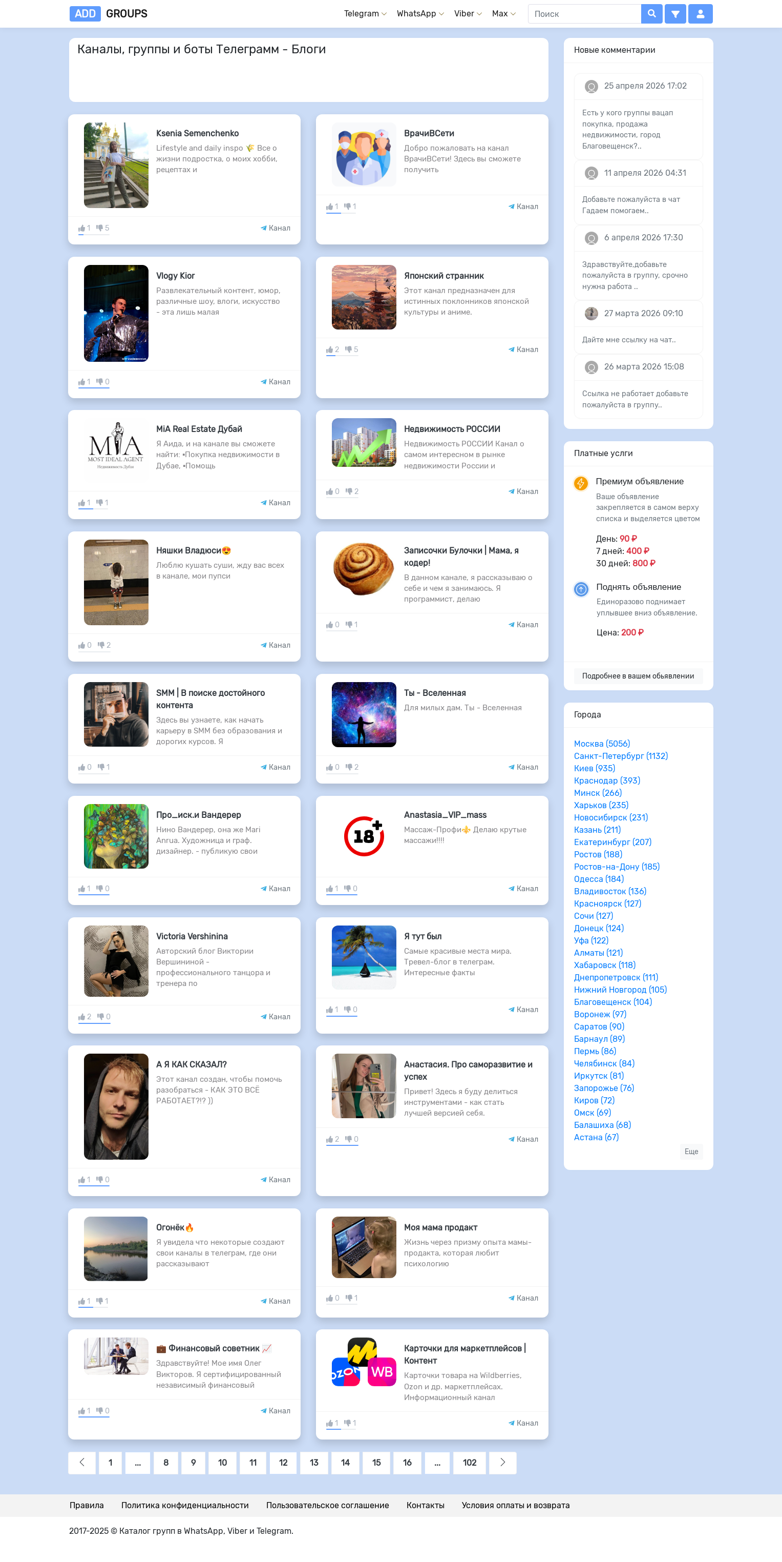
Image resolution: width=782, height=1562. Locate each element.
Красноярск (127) (607, 904)
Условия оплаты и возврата (516, 1505)
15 (376, 1463)
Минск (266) (598, 793)
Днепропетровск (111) (616, 977)
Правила (87, 1505)
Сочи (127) (593, 916)
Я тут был (422, 936)
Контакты (426, 1505)
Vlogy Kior (175, 276)
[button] (675, 14)
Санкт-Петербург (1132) (621, 756)
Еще (692, 1151)
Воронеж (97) (600, 1014)
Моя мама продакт (440, 1227)
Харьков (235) (601, 805)
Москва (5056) (602, 744)
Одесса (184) (599, 879)
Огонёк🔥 (175, 1227)
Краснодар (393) (607, 781)
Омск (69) (592, 1113)
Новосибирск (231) (611, 818)
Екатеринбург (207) (612, 842)
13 (314, 1463)
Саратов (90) (599, 1027)
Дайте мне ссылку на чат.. (629, 340)
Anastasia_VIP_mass (445, 815)
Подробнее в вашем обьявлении (638, 676)
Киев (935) (594, 768)
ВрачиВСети (429, 133)
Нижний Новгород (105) (620, 990)
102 (469, 1463)
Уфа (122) (591, 941)
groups (108, 14)
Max (500, 13)
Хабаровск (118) (605, 965)
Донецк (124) (599, 928)
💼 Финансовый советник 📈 (214, 1348)
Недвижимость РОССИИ (452, 429)
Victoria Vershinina (192, 936)
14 (345, 1463)
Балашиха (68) (602, 1125)
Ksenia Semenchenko (197, 133)
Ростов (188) (598, 854)
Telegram (361, 13)
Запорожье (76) (604, 1088)
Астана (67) (596, 1137)
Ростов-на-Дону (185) (617, 867)
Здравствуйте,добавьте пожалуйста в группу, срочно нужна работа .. (635, 275)
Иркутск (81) (599, 1076)
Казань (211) (597, 830)
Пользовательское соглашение (327, 1505)
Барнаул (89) (599, 1039)
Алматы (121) (598, 953)
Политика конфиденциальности (185, 1505)
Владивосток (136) (610, 891)
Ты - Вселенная (435, 693)
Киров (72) (594, 1100)
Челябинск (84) (604, 1063)
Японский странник (444, 276)
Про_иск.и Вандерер (198, 815)
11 (253, 1463)
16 (407, 1463)
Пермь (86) (595, 1051)
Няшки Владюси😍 (193, 551)
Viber (464, 13)
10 (222, 1463)
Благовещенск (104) (613, 1002)
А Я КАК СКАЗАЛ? (191, 1065)
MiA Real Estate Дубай (199, 429)
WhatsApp (416, 13)
